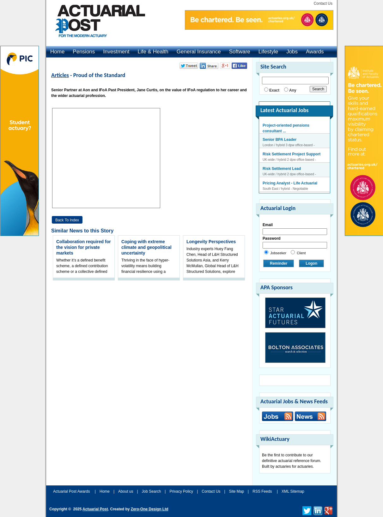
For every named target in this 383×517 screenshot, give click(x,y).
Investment (116, 52)
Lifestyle (268, 52)
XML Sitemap (293, 491)
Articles (60, 75)
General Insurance (199, 52)
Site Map (236, 491)
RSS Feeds (262, 491)
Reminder (278, 263)
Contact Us (323, 3)
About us (125, 491)
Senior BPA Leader (279, 140)
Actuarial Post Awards (72, 491)
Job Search (151, 491)
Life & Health (152, 52)
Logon (311, 263)
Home (57, 52)
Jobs (292, 52)
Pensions (84, 52)
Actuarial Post (95, 509)
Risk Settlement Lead (282, 169)
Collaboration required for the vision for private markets (83, 247)
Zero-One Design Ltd (149, 509)
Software (239, 52)
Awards (315, 52)
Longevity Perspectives (211, 241)
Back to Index (67, 220)
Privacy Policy (181, 491)
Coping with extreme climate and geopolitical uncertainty (146, 247)
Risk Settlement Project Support (291, 154)
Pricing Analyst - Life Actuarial (290, 183)
